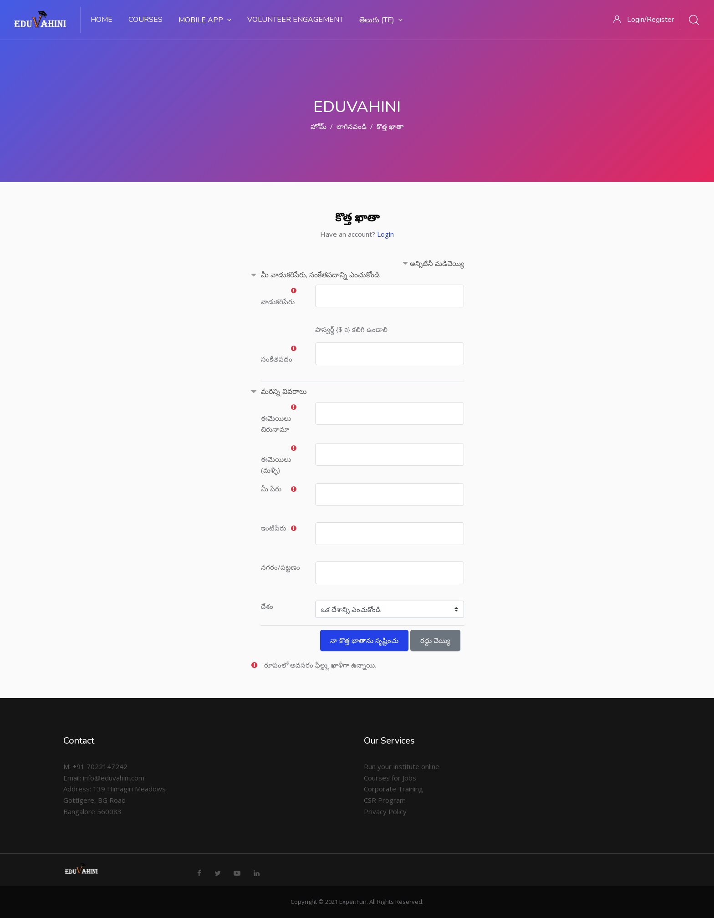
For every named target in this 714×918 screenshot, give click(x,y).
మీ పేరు (271, 488)
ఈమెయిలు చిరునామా (276, 423)
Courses (145, 20)
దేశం (267, 606)
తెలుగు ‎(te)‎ (381, 20)
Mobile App (204, 20)
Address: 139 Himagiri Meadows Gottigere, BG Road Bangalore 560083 (114, 800)
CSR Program (385, 800)
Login (385, 234)
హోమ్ (318, 126)
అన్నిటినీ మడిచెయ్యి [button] (437, 263)
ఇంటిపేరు (273, 527)
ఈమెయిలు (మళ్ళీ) (276, 464)
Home (101, 20)
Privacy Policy (385, 811)
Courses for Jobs (390, 777)
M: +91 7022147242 (95, 766)
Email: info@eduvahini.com (103, 777)
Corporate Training (393, 788)
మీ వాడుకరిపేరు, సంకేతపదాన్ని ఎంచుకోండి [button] (320, 275)
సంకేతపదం (276, 358)
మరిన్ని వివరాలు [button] (284, 392)
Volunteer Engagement (295, 20)
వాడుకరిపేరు (278, 301)
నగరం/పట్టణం (280, 566)
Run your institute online (401, 766)
